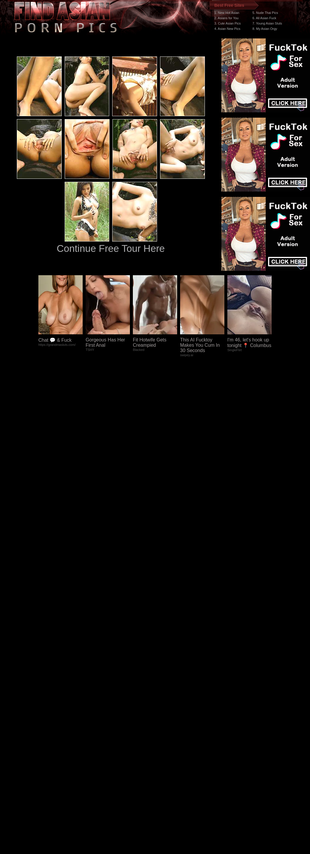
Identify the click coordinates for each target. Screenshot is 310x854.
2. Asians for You (226, 18)
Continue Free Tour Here (111, 248)
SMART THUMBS (165, 742)
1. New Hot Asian (226, 12)
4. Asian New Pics (227, 28)
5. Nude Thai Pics (265, 12)
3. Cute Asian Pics (227, 23)
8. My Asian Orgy (264, 28)
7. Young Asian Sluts (267, 23)
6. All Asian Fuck (264, 18)
